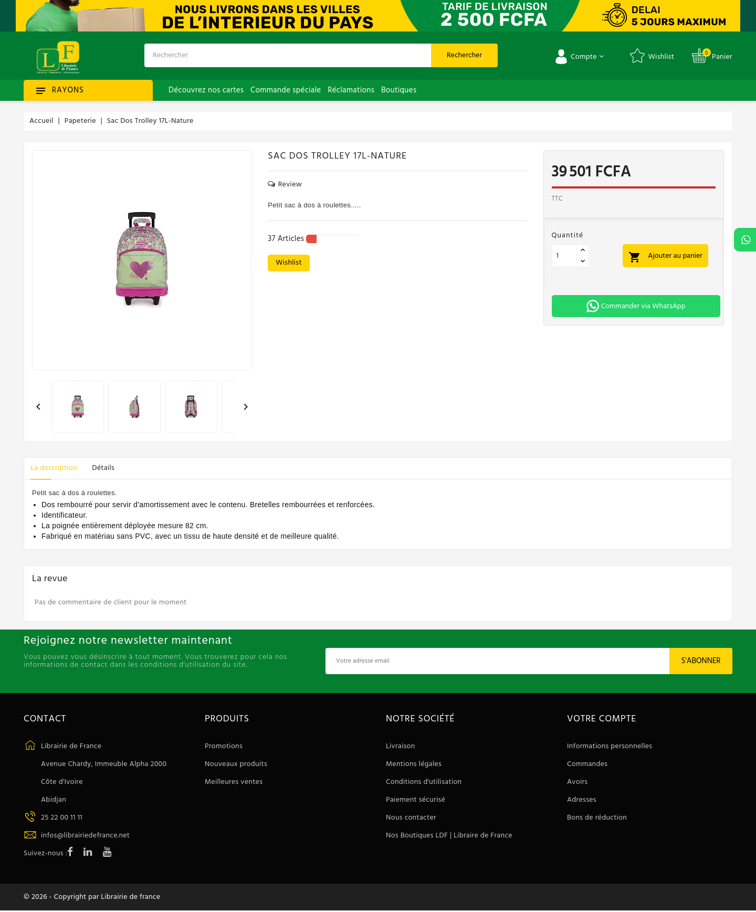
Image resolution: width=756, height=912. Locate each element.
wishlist (289, 263)
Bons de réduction (597, 818)
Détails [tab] (107, 468)
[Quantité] (564, 255)
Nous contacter (411, 818)
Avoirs (577, 782)
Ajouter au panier (666, 256)
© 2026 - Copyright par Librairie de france (92, 898)
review (285, 185)
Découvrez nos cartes (206, 90)
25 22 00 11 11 (61, 818)
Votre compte (601, 719)
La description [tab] (55, 468)
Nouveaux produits (236, 764)
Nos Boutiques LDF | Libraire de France (449, 836)
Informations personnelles (609, 746)
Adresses (581, 800)
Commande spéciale (285, 90)
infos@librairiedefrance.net (85, 836)
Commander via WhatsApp (635, 306)
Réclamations (351, 90)
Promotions (224, 746)
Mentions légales (414, 764)
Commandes (587, 764)
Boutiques (398, 90)
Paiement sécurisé (415, 800)
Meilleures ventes (233, 782)
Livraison (400, 746)
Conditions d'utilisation (423, 782)
